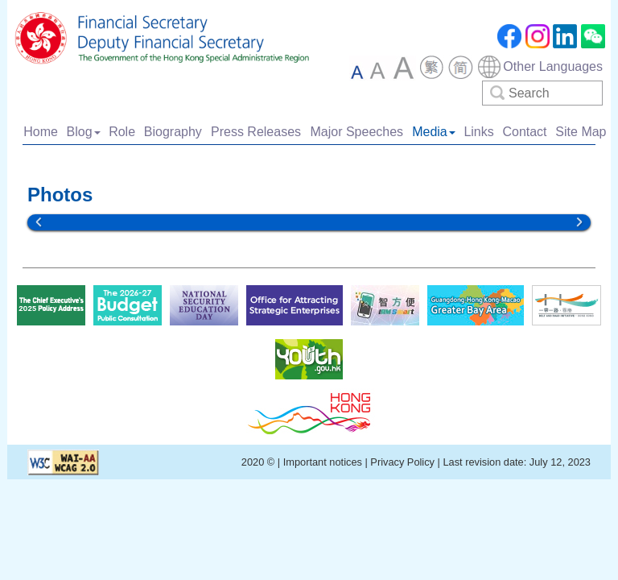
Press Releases (256, 132)
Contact (524, 132)
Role (122, 132)
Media (433, 132)
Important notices (324, 462)
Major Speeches (356, 132)
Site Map (580, 132)
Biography (173, 132)
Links (478, 132)
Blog (84, 132)
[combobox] (539, 67)
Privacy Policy (402, 462)
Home (40, 132)
